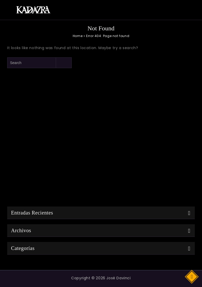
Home (77, 36)
